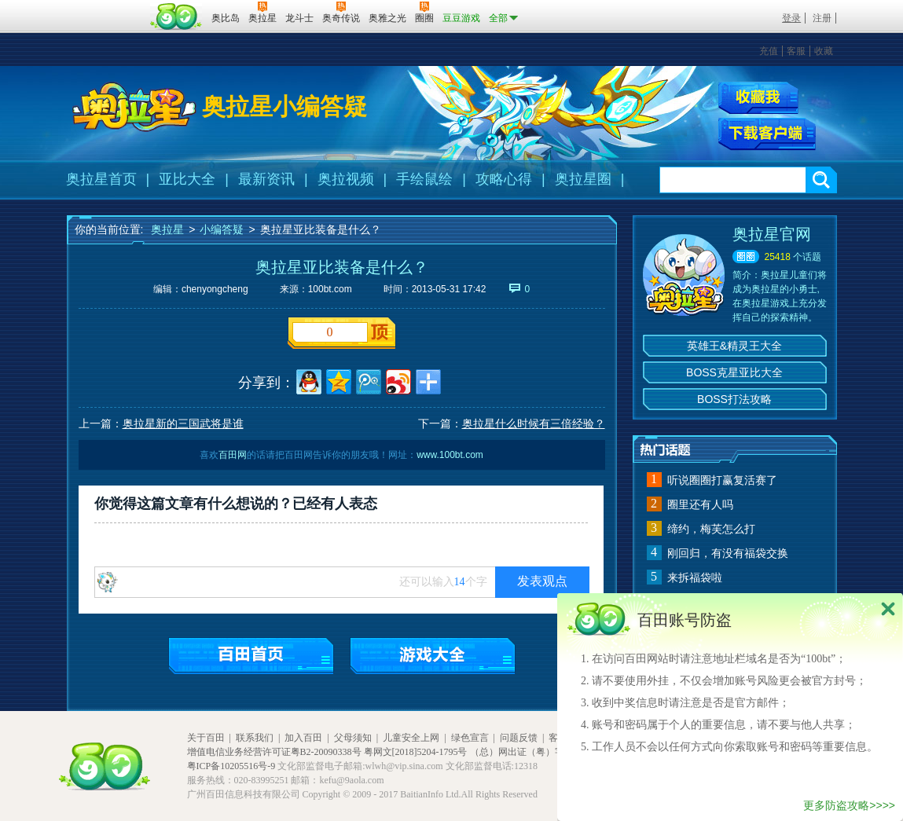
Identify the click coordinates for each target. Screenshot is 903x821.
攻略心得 (503, 179)
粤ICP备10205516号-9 (231, 766)
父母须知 (353, 737)
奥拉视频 (346, 179)
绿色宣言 (470, 737)
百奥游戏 (106, 7)
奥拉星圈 (583, 179)
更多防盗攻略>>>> (849, 805)
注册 (822, 18)
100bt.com (330, 289)
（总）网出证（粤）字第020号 (533, 751)
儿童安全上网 (411, 737)
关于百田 (206, 737)
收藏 (823, 51)
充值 (768, 51)
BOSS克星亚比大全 (734, 372)
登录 (791, 18)
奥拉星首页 (101, 179)
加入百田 (303, 737)
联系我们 (254, 737)
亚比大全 (187, 179)
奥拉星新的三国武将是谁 (183, 423)
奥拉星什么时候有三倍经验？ (533, 423)
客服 (796, 51)
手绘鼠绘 (424, 179)
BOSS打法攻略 (734, 399)
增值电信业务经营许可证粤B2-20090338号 (274, 751)
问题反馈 (519, 737)
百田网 (176, 16)
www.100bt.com (450, 454)
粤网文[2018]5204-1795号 (416, 751)
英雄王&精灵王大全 (734, 345)
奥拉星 (167, 229)
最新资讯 (266, 179)
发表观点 (542, 581)
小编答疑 (222, 229)
